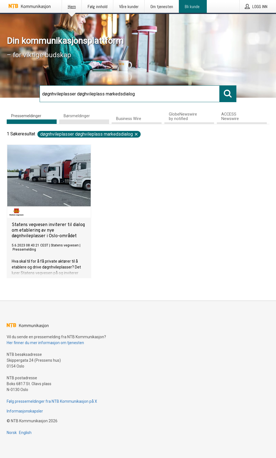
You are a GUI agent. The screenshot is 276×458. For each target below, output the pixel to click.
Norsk (12, 432)
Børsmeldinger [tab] (77, 116)
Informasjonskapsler (25, 411)
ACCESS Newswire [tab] (230, 116)
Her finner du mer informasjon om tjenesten (45, 342)
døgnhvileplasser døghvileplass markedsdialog (89, 134)
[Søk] (130, 93)
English (25, 432)
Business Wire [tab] (128, 118)
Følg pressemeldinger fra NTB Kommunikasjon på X (52, 401)
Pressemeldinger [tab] (26, 116)
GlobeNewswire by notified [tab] (183, 116)
